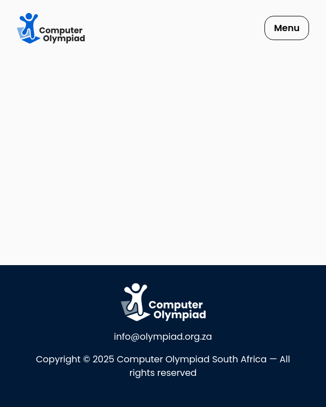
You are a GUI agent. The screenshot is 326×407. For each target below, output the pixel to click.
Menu (286, 27)
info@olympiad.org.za (163, 336)
